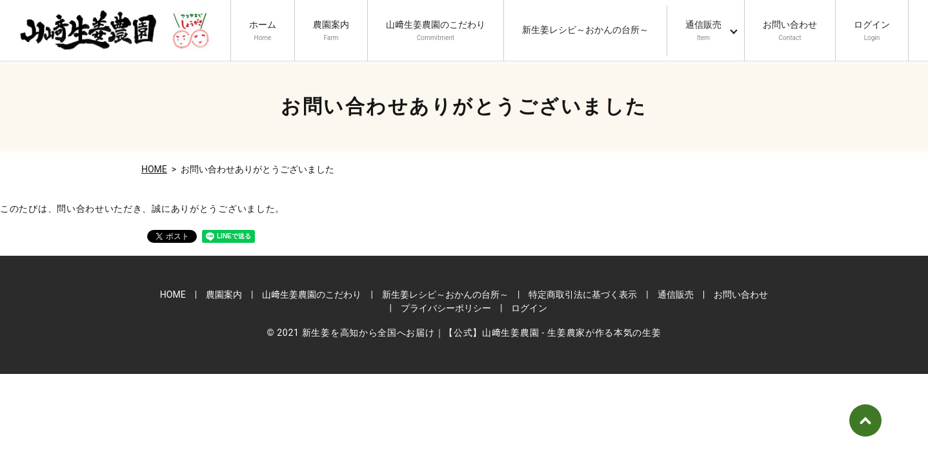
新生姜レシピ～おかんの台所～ (585, 31)
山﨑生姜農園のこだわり (435, 31)
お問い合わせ (790, 31)
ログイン (872, 31)
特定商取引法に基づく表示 (583, 294)
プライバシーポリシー (446, 308)
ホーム (262, 31)
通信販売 (703, 31)
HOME (154, 169)
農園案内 (331, 31)
